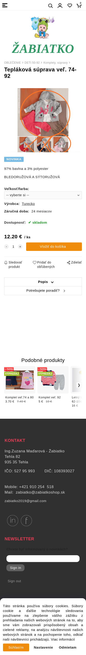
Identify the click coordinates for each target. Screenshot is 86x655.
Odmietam (68, 647)
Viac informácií (63, 639)
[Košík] (80, 5)
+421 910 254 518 (36, 487)
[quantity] (13, 246)
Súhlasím (16, 647)
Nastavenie (43, 647)
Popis (43, 282)
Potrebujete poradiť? (43, 290)
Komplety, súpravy (56, 62)
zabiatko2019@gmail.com (25, 501)
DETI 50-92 (32, 62)
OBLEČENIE (12, 62)
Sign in (15, 568)
